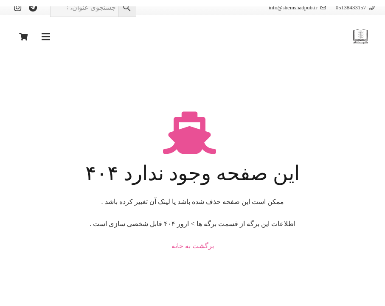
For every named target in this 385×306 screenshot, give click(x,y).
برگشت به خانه (192, 245)
